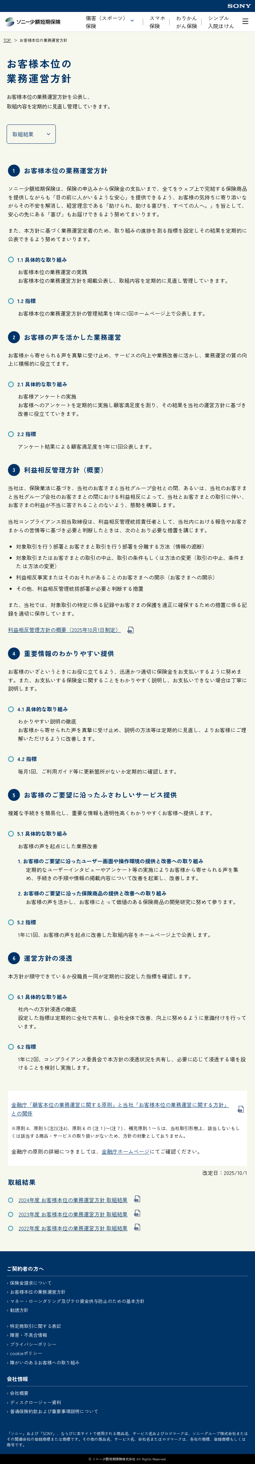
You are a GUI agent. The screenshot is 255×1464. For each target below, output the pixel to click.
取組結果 (23, 134)
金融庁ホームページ (125, 1151)
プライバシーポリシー (33, 1344)
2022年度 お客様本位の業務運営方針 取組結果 (73, 1228)
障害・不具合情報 (28, 1335)
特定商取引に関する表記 (35, 1326)
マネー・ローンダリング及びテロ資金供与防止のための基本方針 (77, 1301)
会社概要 (19, 1393)
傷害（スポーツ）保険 (107, 22)
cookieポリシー (26, 1353)
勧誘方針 (19, 1310)
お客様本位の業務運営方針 (38, 1291)
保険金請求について (31, 1282)
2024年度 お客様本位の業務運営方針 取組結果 (73, 1200)
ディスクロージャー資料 (35, 1402)
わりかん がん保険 (186, 22)
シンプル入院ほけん (221, 22)
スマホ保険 (157, 22)
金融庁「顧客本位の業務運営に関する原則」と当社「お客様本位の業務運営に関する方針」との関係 (120, 1109)
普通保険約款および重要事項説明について (54, 1411)
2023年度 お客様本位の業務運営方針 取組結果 (73, 1214)
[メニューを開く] (245, 21)
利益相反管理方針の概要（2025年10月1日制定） (64, 630)
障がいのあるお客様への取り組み (45, 1362)
